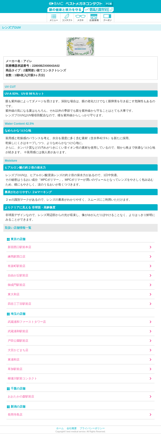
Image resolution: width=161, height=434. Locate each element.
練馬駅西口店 (16, 256)
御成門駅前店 (16, 284)
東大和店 (13, 294)
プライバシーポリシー (92, 428)
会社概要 (72, 428)
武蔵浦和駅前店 (18, 331)
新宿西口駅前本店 (19, 247)
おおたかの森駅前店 (21, 396)
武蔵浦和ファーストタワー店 (27, 321)
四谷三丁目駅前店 (19, 303)
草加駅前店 (15, 369)
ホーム (60, 428)
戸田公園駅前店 (18, 340)
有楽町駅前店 (16, 266)
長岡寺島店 (15, 414)
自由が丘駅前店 (18, 275)
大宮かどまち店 (18, 350)
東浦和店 (13, 359)
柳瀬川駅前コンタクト (22, 378)
